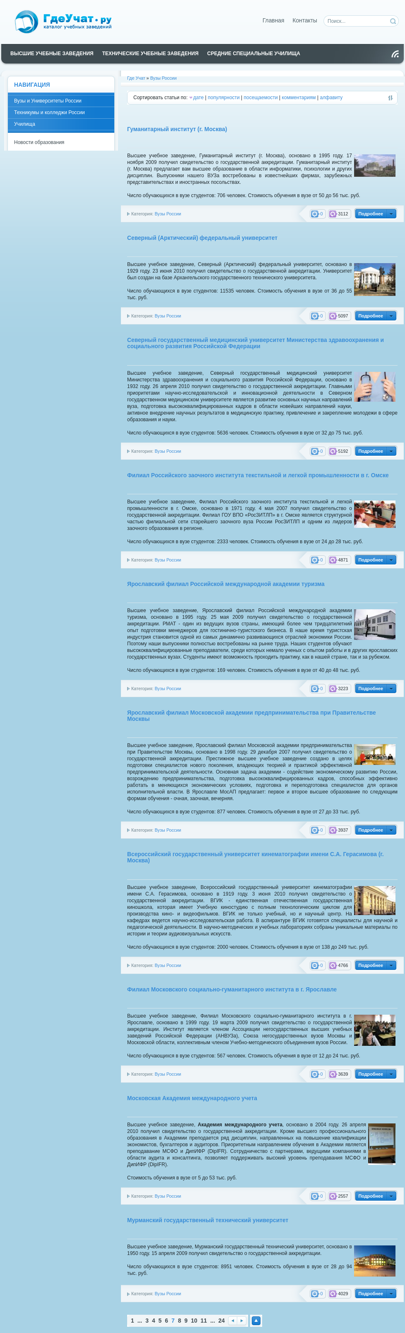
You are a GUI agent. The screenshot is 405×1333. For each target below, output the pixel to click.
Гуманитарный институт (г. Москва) (177, 129)
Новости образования (39, 142)
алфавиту (331, 97)
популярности (224, 97)
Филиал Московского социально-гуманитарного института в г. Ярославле (232, 989)
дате (198, 97)
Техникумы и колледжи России (49, 112)
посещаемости (261, 97)
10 (194, 1321)
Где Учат (136, 78)
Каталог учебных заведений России (68, 21)
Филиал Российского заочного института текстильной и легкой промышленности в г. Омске (258, 475)
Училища (24, 124)
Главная (273, 20)
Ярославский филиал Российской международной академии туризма (226, 584)
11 (203, 1321)
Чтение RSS (395, 54)
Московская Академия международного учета (192, 1098)
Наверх (256, 1321)
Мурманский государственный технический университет (207, 1220)
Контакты (304, 20)
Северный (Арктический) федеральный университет (202, 238)
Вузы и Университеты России (48, 101)
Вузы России (163, 78)
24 (221, 1321)
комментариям (299, 97)
